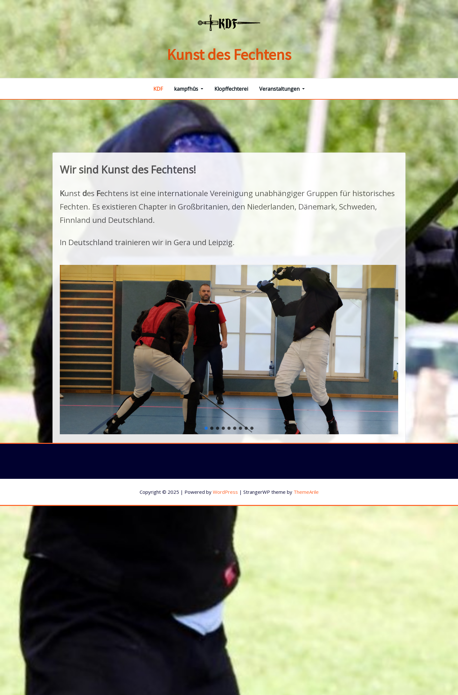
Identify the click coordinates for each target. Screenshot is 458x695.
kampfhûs (188, 88)
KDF (158, 88)
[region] (229, 408)
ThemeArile (306, 492)
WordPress (225, 492)
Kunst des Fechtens (229, 54)
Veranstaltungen (282, 88)
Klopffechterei (231, 88)
